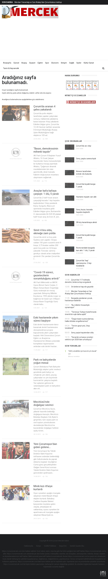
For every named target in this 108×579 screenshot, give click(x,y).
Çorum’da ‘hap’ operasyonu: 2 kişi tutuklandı (83, 263)
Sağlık (71, 63)
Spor (47, 63)
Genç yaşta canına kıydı (86, 158)
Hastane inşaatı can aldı (86, 197)
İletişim (64, 63)
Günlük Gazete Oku (77, 546)
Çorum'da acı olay (83, 146)
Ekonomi (55, 63)
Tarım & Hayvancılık (11, 68)
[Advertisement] (76, 38)
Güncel (16, 63)
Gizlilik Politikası (50, 546)
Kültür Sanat (89, 63)
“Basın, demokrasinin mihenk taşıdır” (45, 150)
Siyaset (32, 63)
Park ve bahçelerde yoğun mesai (44, 361)
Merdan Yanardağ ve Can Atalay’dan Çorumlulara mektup (38, 2)
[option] (42, 2)
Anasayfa (7, 63)
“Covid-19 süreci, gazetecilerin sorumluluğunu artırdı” (46, 275)
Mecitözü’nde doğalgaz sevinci (43, 403)
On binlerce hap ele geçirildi (82, 287)
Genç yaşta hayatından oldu (82, 333)
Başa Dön (63, 546)
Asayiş (24, 63)
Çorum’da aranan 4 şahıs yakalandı (44, 108)
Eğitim (40, 63)
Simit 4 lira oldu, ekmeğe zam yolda (44, 232)
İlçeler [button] (78, 63)
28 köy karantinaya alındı (86, 222)
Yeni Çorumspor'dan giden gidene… (45, 445)
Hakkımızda (28, 546)
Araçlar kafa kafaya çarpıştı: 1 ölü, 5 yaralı (46, 192)
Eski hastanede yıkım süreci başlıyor (45, 319)
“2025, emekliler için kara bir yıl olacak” (82, 351)
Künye (38, 546)
